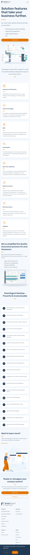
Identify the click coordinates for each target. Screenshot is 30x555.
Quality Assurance (5, 521)
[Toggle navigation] (27, 2)
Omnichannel (4, 516)
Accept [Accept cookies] (15, 552)
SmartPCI (3, 518)
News (17, 539)
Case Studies (18, 537)
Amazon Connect (4, 534)
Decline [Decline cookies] (6, 552)
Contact (17, 534)
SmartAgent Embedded (6, 514)
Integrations (3, 526)
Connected (18, 511)
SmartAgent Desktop (5, 511)
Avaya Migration (19, 514)
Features (3, 523)
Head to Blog (4, 443)
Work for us (18, 542)
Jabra (2, 532)
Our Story (17, 532)
